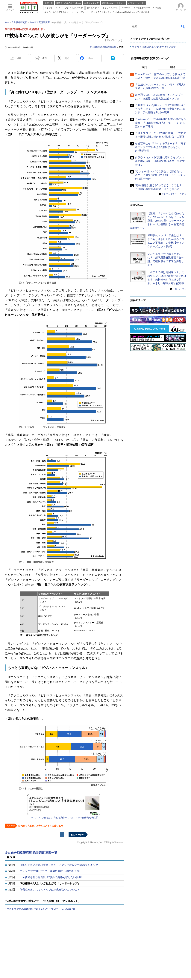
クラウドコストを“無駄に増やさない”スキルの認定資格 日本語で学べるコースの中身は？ (160, 161)
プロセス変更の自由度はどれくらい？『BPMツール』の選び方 (41, 909)
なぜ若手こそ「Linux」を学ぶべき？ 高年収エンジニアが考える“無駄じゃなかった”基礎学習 (160, 147)
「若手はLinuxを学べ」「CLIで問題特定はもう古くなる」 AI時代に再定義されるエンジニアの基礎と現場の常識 (160, 109)
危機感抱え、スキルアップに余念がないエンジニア (50, 889)
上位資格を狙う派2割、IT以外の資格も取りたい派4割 (51, 877)
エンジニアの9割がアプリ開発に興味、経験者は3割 (50, 871)
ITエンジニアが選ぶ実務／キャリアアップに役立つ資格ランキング (59, 865)
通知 (44, 58)
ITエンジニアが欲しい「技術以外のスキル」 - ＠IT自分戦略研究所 (64, 817)
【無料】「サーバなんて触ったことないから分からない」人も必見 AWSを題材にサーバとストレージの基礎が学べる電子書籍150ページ (157, 220)
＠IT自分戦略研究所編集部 (103, 46)
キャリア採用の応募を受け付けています (154, 46)
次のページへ (77, 834)
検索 (183, 26)
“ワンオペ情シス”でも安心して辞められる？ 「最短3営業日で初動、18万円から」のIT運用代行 (160, 175)
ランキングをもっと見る (174, 194)
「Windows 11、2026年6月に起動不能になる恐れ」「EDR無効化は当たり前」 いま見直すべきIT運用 (160, 123)
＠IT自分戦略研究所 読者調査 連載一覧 (31, 852)
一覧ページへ (179, 289)
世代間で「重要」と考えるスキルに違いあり (40, 826)
